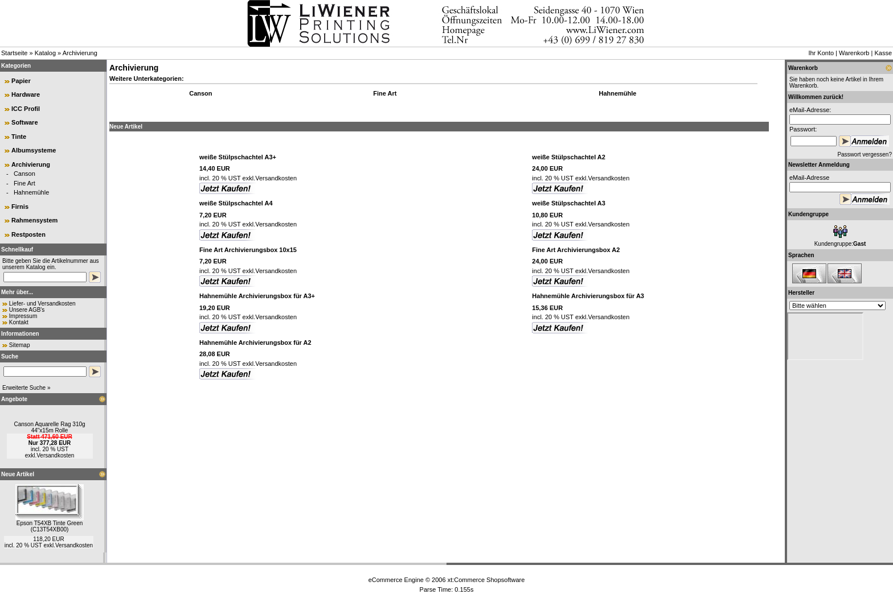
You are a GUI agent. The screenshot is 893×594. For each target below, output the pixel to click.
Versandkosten (55, 455)
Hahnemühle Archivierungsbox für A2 (255, 342)
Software (24, 122)
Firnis (19, 206)
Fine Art (24, 183)
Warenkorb (854, 53)
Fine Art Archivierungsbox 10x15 (248, 249)
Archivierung (80, 53)
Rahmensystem (34, 220)
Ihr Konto (821, 53)
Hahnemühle (31, 192)
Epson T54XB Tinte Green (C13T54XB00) (50, 526)
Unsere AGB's (27, 310)
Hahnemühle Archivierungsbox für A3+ (257, 295)
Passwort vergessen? (864, 154)
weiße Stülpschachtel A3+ (237, 157)
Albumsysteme (33, 150)
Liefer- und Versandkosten (42, 303)
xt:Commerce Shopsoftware (486, 579)
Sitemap (19, 345)
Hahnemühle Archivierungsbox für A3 (588, 295)
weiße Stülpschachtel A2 (568, 157)
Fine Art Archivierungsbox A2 (576, 249)
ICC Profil (25, 108)
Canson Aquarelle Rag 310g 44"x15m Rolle (49, 427)
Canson (24, 173)
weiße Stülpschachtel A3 (568, 203)
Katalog (45, 53)
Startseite (14, 53)
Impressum (23, 316)
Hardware (25, 94)
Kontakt (18, 322)
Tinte (18, 136)
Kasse (883, 53)
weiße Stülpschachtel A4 (236, 203)
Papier (21, 80)
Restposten (28, 234)
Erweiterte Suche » (26, 388)
